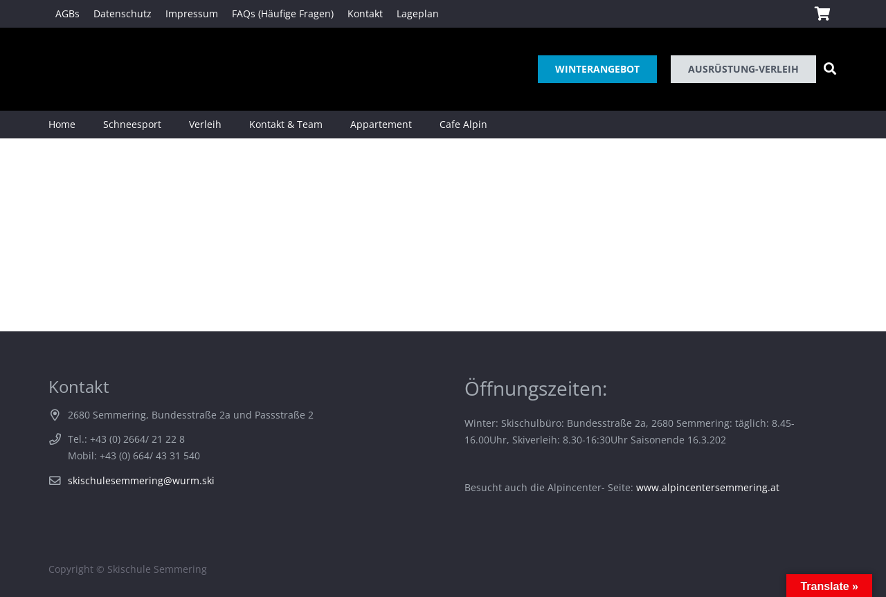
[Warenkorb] (822, 14)
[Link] (68, 69)
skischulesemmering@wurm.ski (141, 480)
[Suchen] (830, 68)
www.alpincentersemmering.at (707, 487)
